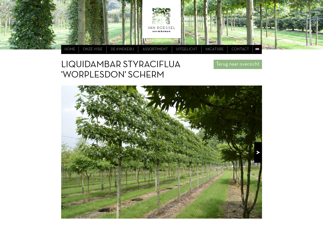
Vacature (214, 49)
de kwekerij (122, 49)
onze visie (93, 49)
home (69, 49)
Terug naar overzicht (237, 64)
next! (258, 152)
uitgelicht (186, 49)
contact (240, 49)
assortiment (155, 49)
